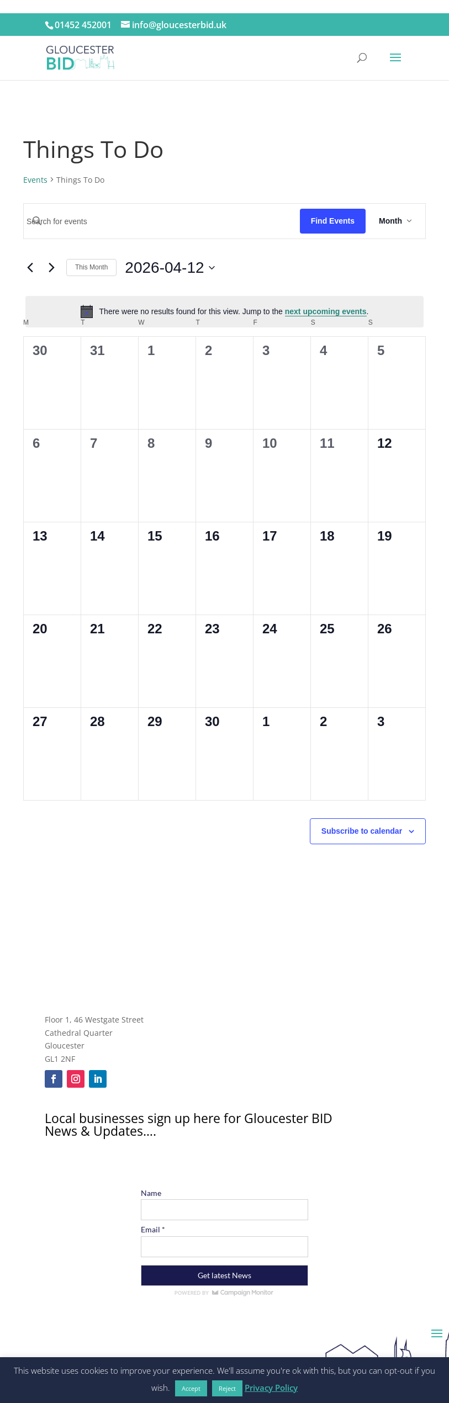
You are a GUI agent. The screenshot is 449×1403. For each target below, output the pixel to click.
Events (35, 179)
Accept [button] (191, 1388)
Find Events (333, 220)
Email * (153, 1229)
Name (151, 1193)
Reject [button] (227, 1388)
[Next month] (51, 267)
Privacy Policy (271, 1387)
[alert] (224, 311)
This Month (91, 267)
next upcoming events (326, 311)
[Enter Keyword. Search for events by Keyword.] (162, 222)
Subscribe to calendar (361, 831)
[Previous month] (29, 267)
